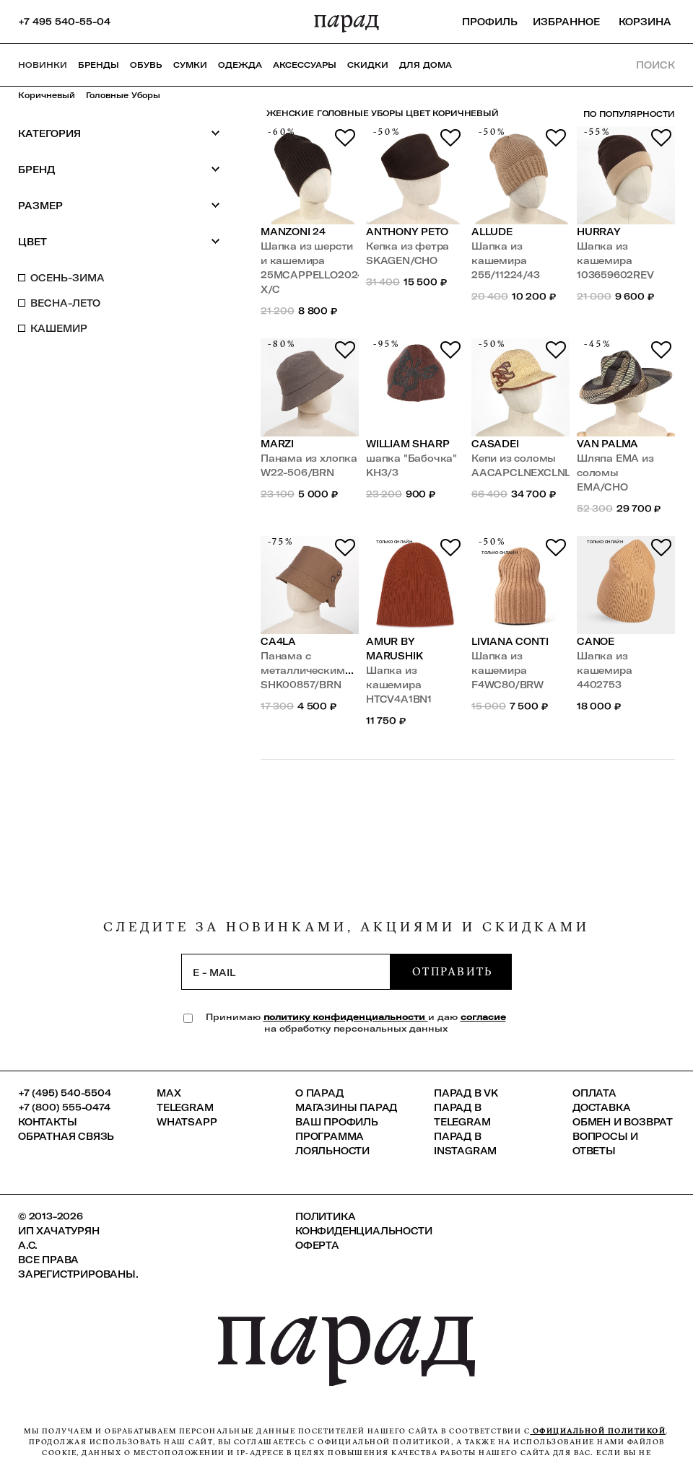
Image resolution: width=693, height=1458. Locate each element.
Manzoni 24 (293, 231)
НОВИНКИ (42, 65)
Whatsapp (187, 1122)
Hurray (599, 231)
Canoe (595, 641)
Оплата (594, 1093)
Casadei (495, 443)
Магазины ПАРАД (346, 1107)
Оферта (317, 1245)
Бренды (98, 65)
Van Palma (607, 443)
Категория (119, 133)
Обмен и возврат (622, 1122)
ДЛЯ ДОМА (425, 65)
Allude (492, 231)
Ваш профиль (336, 1122)
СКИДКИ (367, 65)
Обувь (146, 65)
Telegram (185, 1107)
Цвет (119, 241)
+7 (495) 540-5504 (64, 1093)
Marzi (277, 443)
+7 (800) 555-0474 (64, 1107)
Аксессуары (304, 65)
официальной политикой (598, 1431)
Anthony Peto (407, 231)
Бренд (119, 169)
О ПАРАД (319, 1093)
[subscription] (286, 972)
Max (168, 1093)
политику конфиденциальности (345, 1016)
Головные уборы (123, 95)
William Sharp (407, 443)
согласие (483, 1016)
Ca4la (278, 641)
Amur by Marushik (394, 649)
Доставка (601, 1107)
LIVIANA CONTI (509, 641)
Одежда (240, 65)
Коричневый (46, 95)
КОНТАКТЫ (47, 1122)
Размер (119, 205)
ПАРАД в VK (466, 1093)
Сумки (190, 65)
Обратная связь (66, 1136)
